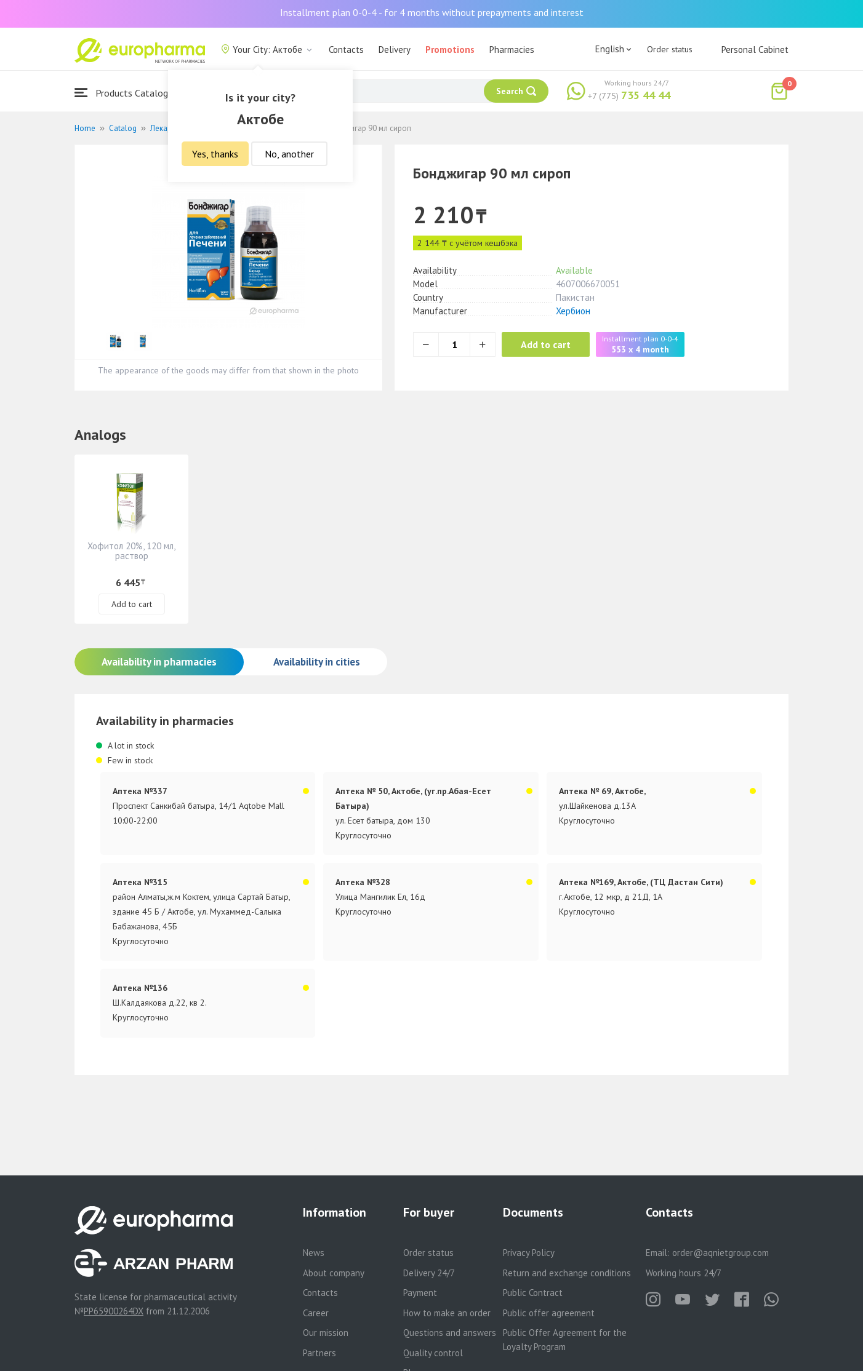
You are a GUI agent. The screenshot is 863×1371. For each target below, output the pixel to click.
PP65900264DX (113, 1311)
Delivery (395, 49)
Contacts (346, 49)
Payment (420, 1292)
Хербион (573, 311)
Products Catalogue (126, 92)
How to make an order (447, 1313)
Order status (669, 49)
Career (316, 1313)
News (313, 1252)
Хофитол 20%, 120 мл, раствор (131, 551)
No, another (289, 154)
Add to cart (551, 344)
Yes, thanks (215, 154)
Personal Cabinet (755, 49)
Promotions (450, 49)
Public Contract (533, 1292)
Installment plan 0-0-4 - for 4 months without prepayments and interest (432, 12)
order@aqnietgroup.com (720, 1252)
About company (333, 1273)
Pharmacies (511, 49)
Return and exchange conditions (567, 1273)
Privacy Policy (529, 1252)
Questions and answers (449, 1332)
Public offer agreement (549, 1313)
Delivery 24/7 (429, 1273)
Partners (319, 1353)
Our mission (325, 1332)
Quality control (433, 1353)
